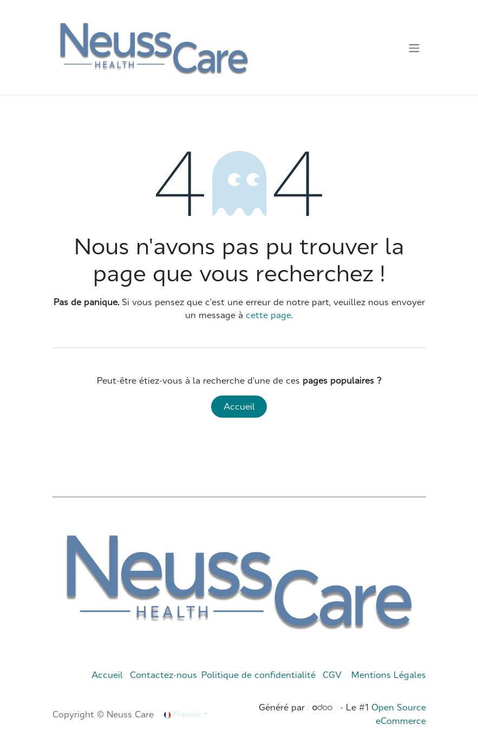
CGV (332, 674)
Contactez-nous (163, 674)
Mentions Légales (388, 674)
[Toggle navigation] (414, 47)
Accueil (239, 406)
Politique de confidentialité (258, 674)
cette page (268, 315)
